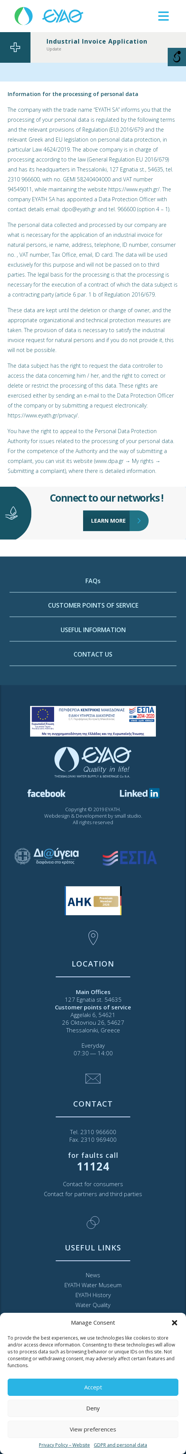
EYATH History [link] (93, 1295)
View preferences (93, 1429)
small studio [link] (127, 815)
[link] (49, 15)
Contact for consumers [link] (93, 1184)
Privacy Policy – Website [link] (64, 1445)
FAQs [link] (93, 631)
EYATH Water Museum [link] (93, 1285)
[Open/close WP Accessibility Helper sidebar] (177, 57)
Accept (93, 1387)
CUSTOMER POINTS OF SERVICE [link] (93, 656)
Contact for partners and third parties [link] (93, 1194)
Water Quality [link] (93, 1305)
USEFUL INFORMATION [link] (93, 680)
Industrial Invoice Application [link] (97, 41)
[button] (174, 1323)
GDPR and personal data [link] (120, 1445)
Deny (93, 1408)
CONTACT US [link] (93, 705)
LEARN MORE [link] (110, 500)
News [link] (93, 1275)
